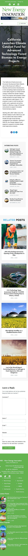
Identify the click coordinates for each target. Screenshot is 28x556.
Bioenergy (8, 65)
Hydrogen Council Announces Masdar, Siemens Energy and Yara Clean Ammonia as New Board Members (16, 152)
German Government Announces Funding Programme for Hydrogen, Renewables (16, 163)
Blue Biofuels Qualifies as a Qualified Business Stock (14, 331)
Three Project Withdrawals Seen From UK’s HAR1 (16, 191)
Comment (5, 397)
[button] (2, 23)
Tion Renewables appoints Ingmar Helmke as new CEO (17, 532)
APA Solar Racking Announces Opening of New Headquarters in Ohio (14, 253)
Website (4, 432)
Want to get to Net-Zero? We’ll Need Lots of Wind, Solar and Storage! (17, 545)
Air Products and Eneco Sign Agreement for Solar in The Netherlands (17, 526)
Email (4, 425)
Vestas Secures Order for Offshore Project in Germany (17, 539)
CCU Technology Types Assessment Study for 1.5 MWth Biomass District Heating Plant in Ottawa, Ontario (14, 292)
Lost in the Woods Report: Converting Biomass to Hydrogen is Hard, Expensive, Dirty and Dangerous (14, 370)
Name (4, 418)
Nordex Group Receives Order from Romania (16, 199)
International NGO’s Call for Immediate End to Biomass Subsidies (16, 172)
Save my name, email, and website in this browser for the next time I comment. (13, 442)
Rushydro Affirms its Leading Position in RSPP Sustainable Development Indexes (16, 182)
